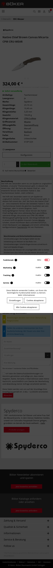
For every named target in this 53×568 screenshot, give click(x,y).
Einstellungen (15, 300)
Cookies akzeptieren (35, 300)
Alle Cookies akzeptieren (26, 307)
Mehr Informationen (26, 295)
